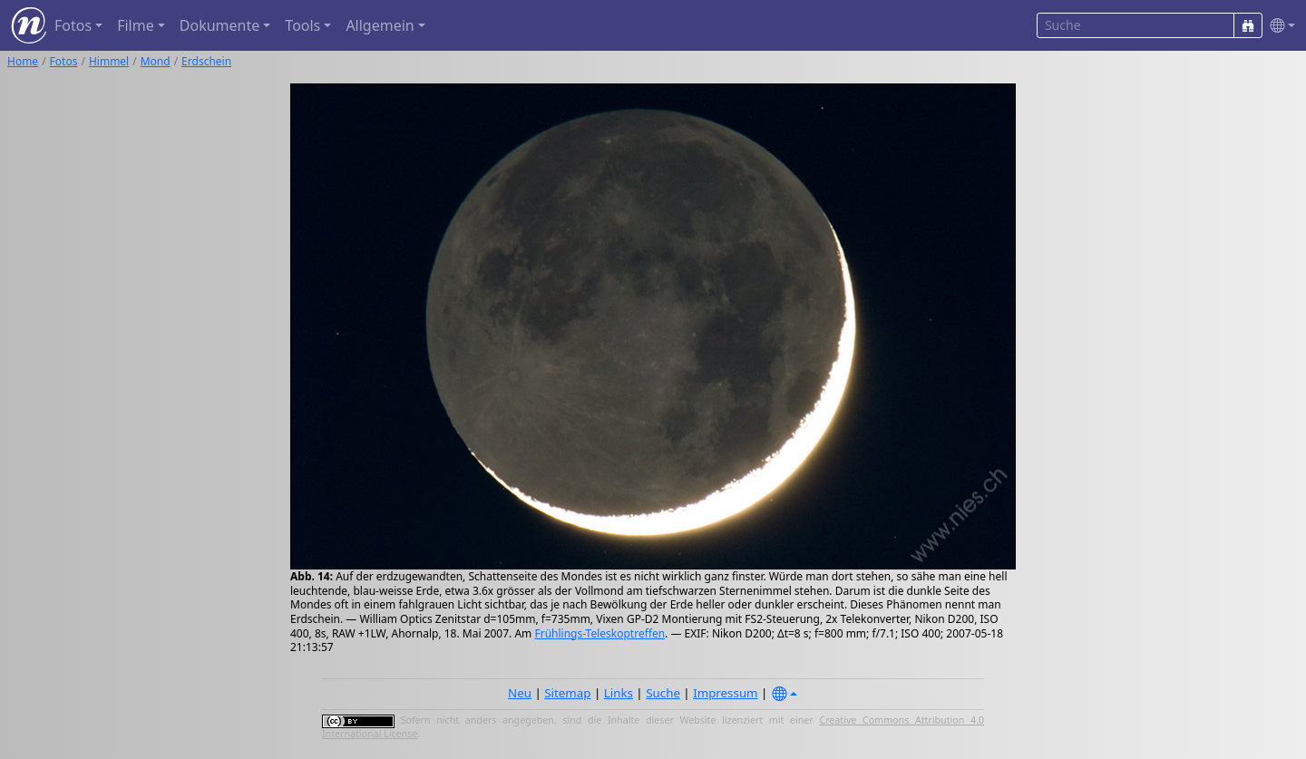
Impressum (725, 693)
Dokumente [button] (219, 25)
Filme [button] (135, 25)
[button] (1278, 26)
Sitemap (567, 693)
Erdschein (206, 61)
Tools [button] (302, 25)
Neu (519, 693)
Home (22, 61)
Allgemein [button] (380, 25)
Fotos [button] (73, 25)
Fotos (64, 61)
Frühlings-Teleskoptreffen (599, 633)
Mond (156, 61)
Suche (663, 693)
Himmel (109, 61)
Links (618, 693)
